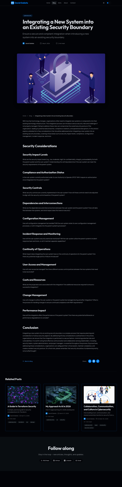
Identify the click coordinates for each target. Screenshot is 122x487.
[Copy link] (97, 361)
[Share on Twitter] (89, 361)
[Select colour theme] (108, 3)
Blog (54, 3)
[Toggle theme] (103, 3)
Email (78, 460)
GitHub (56, 460)
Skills (59, 3)
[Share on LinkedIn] (93, 361)
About (66, 3)
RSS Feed (45, 460)
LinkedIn (67, 460)
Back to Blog (28, 361)
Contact (73, 3)
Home (48, 3)
